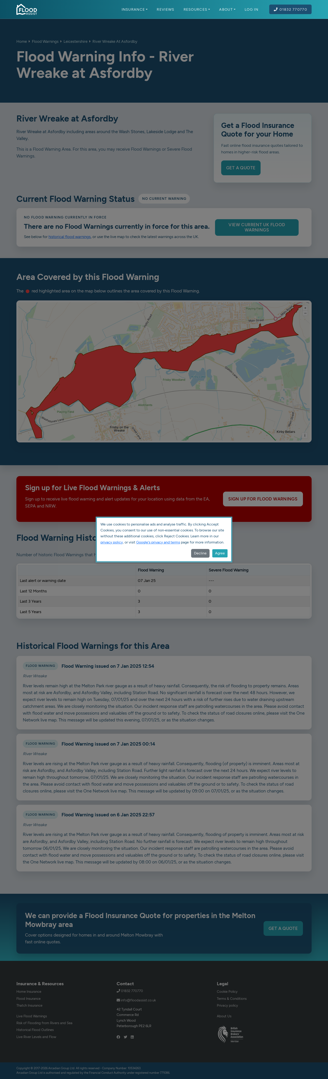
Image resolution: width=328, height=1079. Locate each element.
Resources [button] (197, 9)
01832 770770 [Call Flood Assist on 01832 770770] (290, 9)
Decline (200, 553)
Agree (220, 553)
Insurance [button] (135, 9)
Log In (251, 9)
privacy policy (111, 542)
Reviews (165, 9)
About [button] (227, 9)
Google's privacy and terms (158, 542)
